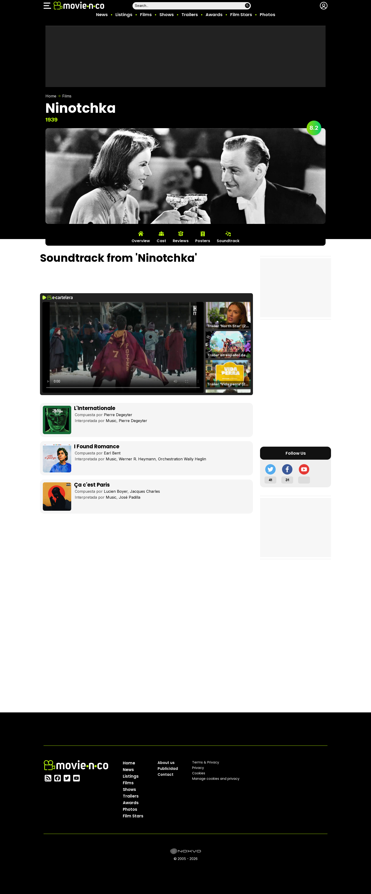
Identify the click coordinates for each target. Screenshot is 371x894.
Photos (267, 14)
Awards (214, 14)
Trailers (189, 14)
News (102, 14)
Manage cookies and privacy (215, 778)
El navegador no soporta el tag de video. (123, 347)
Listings (123, 14)
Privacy (198, 767)
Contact (165, 774)
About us (166, 762)
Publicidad (168, 768)
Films (146, 14)
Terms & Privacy (205, 762)
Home (50, 96)
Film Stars (241, 14)
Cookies (198, 773)
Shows (166, 14)
